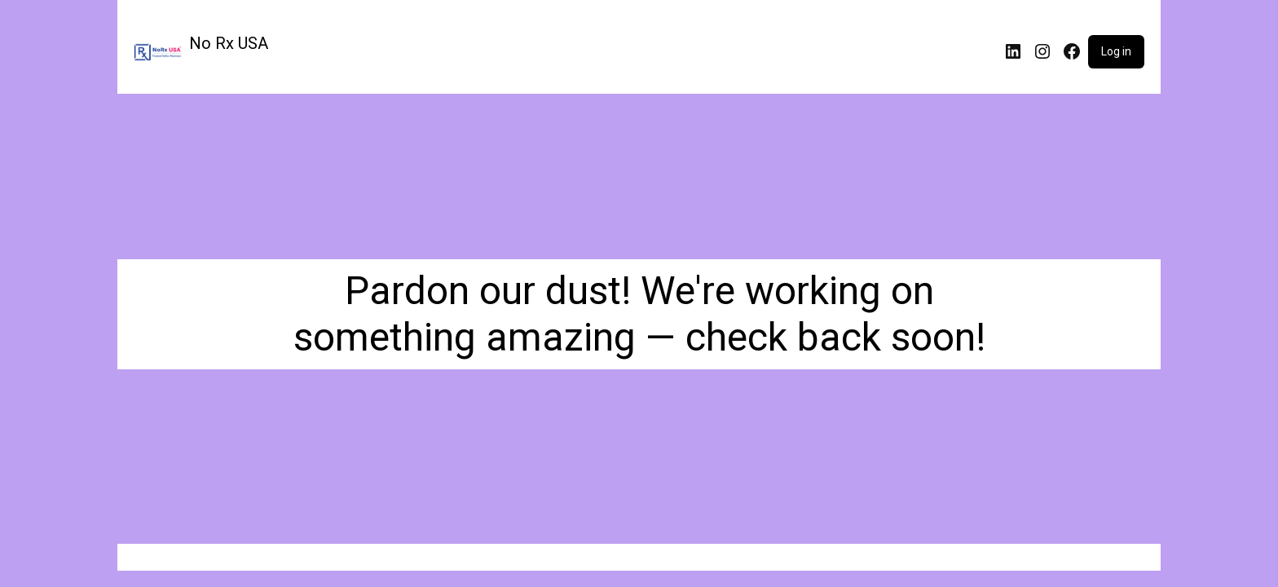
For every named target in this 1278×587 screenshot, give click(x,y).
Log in (1116, 51)
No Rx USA (228, 43)
